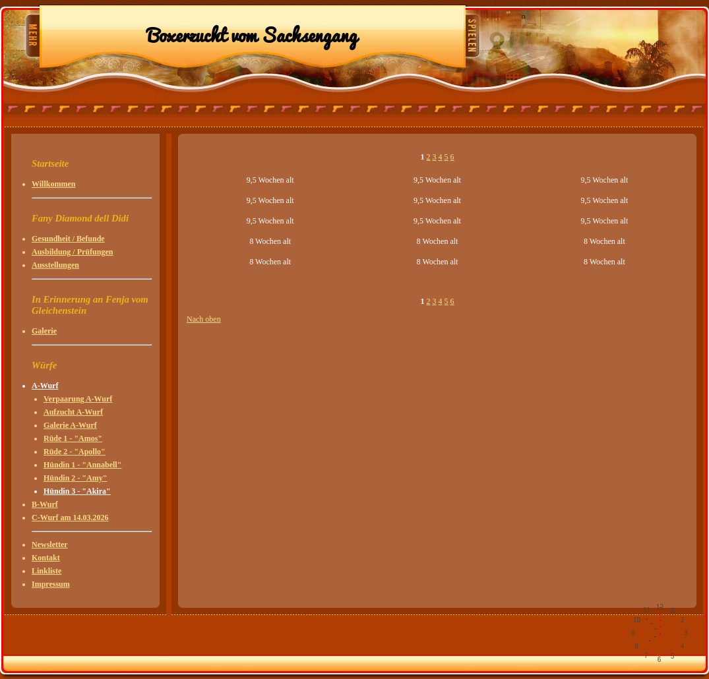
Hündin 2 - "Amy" (75, 478)
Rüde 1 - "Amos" (73, 438)
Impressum (51, 584)
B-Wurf (45, 504)
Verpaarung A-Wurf (78, 398)
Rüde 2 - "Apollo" (75, 451)
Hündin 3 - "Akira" (77, 491)
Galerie (44, 331)
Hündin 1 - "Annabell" (82, 464)
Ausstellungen (55, 265)
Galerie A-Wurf (70, 425)
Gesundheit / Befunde (68, 238)
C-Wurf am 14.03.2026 (70, 517)
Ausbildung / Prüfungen (72, 251)
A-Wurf (45, 385)
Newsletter (50, 544)
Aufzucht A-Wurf (73, 412)
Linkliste (46, 571)
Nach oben (204, 319)
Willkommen (53, 184)
